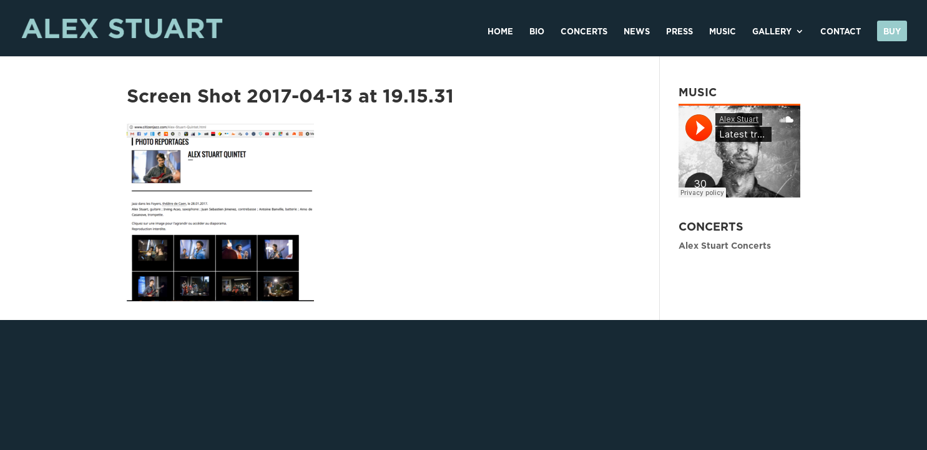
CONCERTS (584, 31)
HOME (500, 31)
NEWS (637, 31)
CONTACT (840, 31)
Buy (892, 31)
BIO (536, 31)
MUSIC (722, 31)
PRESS (679, 31)
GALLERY (772, 31)
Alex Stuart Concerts (725, 245)
